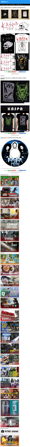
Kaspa (13, 73)
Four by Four (4, 168)
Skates (7, 4)
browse (7, 428)
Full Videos (13, 4)
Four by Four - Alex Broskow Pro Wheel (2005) (11, 137)
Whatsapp (10, 71)
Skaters (3, 4)
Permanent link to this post (15, 74)
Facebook (21, 71)
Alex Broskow (8, 168)
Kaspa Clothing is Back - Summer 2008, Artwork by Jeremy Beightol (13, 78)
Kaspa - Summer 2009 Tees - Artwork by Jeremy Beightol (13, 7)
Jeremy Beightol (7, 20)
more (8, 309)
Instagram (14, 71)
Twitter (25, 71)
